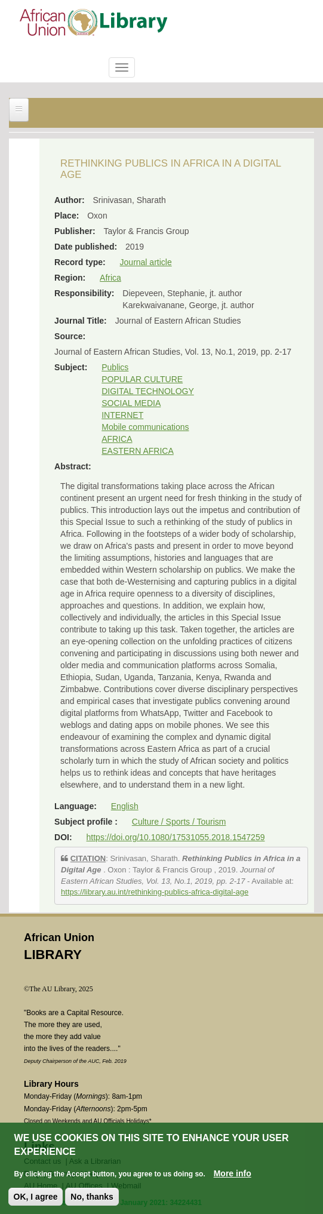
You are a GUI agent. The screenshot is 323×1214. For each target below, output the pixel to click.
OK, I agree (36, 1199)
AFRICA (116, 439)
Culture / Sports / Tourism (179, 821)
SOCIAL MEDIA (131, 403)
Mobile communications (145, 427)
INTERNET (122, 415)
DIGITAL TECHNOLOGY (147, 391)
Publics (114, 367)
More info (232, 1176)
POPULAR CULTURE (142, 379)
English (125, 806)
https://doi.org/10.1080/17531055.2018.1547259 (176, 837)
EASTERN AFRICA (137, 451)
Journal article (146, 262)
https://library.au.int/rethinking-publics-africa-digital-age (154, 891)
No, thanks (91, 1199)
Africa (110, 277)
